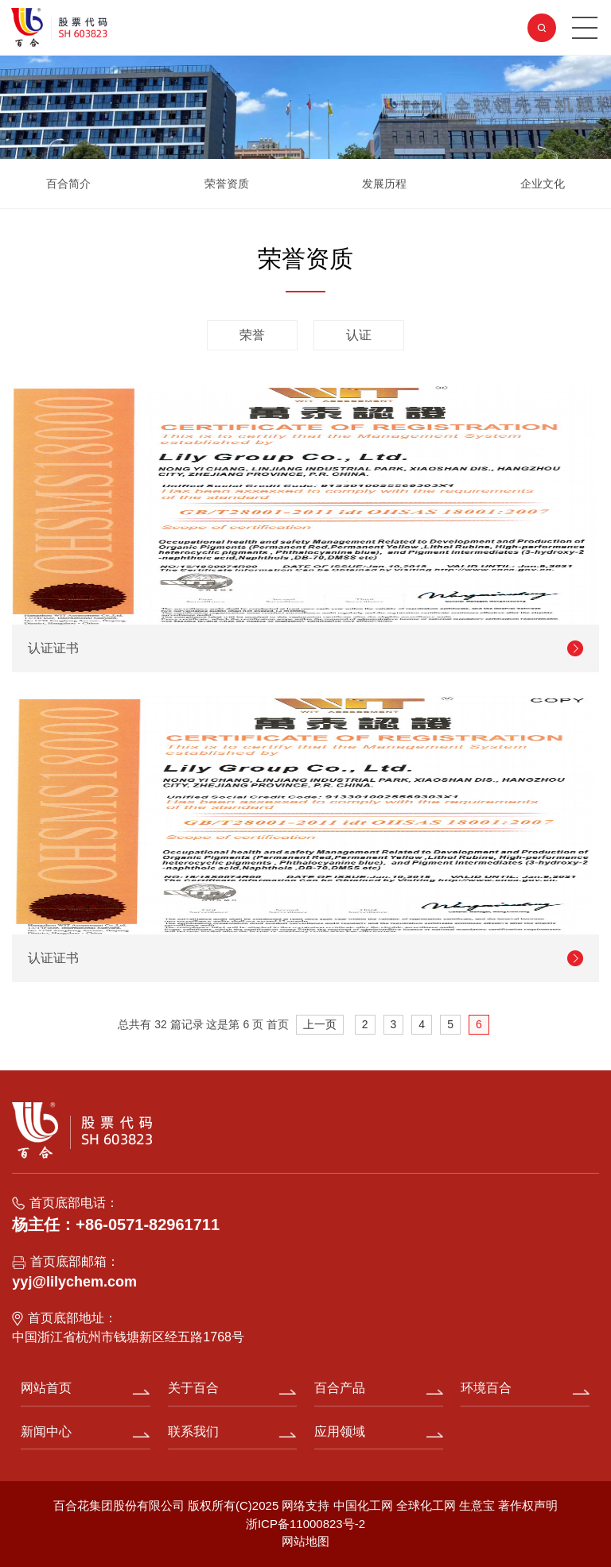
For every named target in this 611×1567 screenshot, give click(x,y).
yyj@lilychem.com (74, 1282)
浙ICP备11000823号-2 (305, 1523)
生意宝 (477, 1505)
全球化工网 (426, 1505)
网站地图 (305, 1541)
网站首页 (46, 1388)
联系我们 (193, 1431)
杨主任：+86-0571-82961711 (116, 1224)
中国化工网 (363, 1505)
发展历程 (384, 183)
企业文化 (542, 183)
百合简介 (68, 183)
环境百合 (486, 1388)
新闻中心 (46, 1431)
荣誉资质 (226, 183)
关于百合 (193, 1388)
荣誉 (252, 335)
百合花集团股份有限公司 (119, 1505)
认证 (359, 335)
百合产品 (339, 1388)
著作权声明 (528, 1505)
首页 (278, 1024)
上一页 (320, 1024)
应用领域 (339, 1431)
